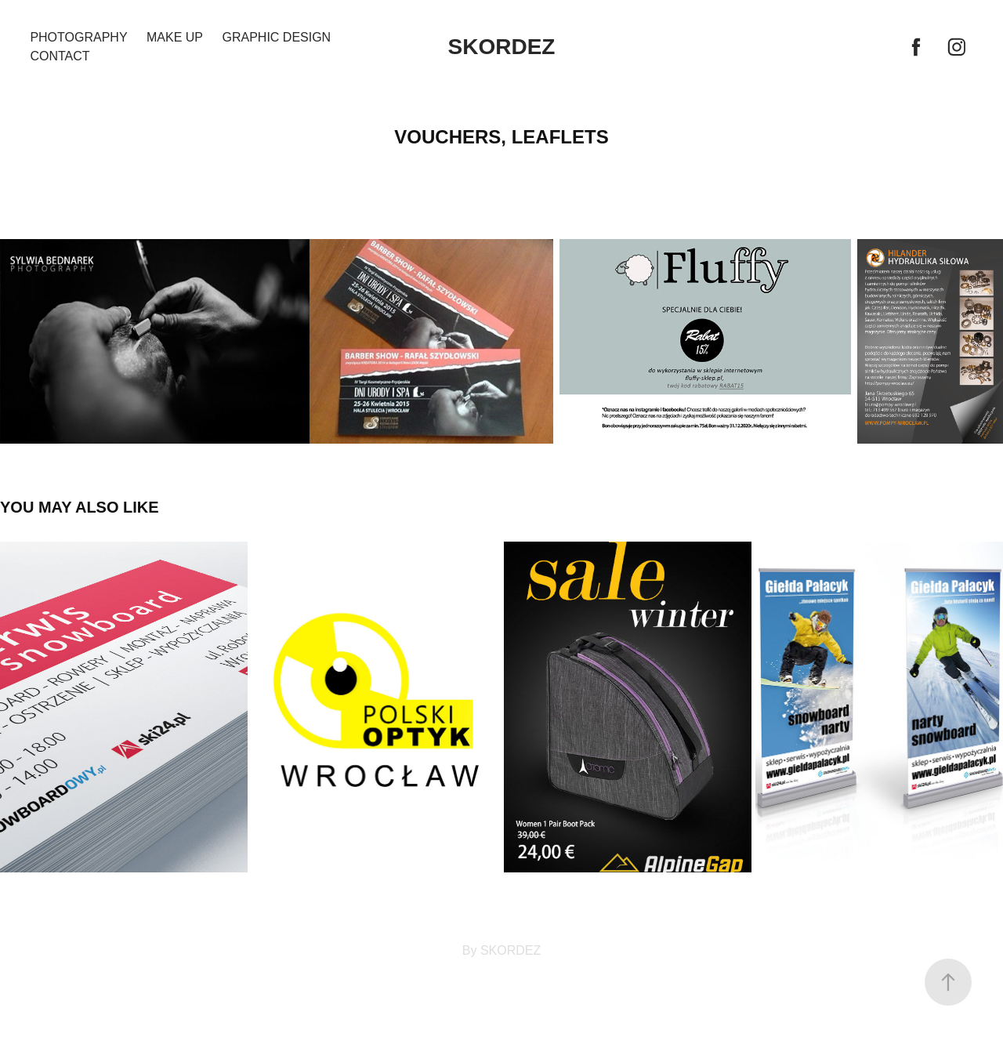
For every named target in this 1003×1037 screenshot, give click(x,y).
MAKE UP (175, 37)
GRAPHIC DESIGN (276, 37)
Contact (59, 56)
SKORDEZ (502, 46)
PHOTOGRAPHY (78, 37)
